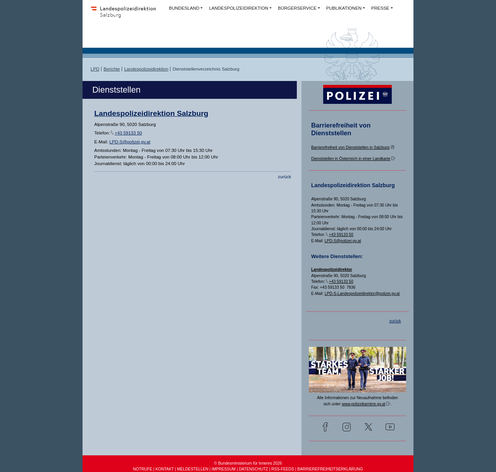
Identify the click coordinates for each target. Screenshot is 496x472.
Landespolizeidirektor (331, 269)
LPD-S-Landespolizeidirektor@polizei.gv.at (362, 293)
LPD (95, 69)
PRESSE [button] (380, 8)
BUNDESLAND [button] (184, 8)
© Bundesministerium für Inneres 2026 (248, 463)
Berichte (111, 69)
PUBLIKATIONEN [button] (344, 8)
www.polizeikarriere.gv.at (363, 404)
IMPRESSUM (224, 469)
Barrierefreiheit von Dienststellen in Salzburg (350, 147)
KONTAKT (164, 469)
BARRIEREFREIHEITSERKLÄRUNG (330, 469)
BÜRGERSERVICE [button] (297, 8)
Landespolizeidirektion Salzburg (151, 113)
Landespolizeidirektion (146, 69)
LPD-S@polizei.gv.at (129, 142)
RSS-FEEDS (282, 469)
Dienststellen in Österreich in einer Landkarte (350, 159)
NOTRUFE (142, 469)
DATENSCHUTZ (253, 469)
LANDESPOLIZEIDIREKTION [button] (238, 8)
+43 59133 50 (128, 133)
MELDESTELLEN (192, 469)
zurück (284, 176)
